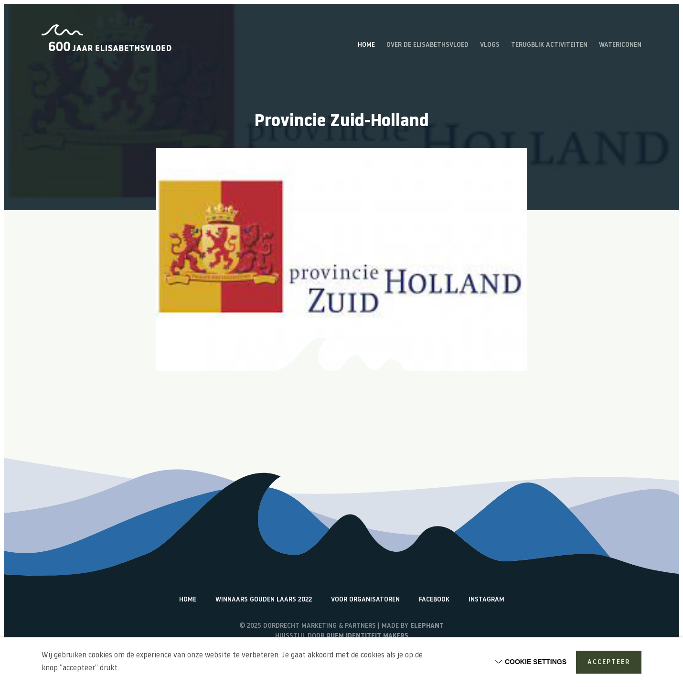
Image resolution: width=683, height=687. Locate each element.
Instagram (486, 599)
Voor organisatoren (365, 599)
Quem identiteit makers (367, 636)
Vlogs (490, 45)
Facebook (434, 599)
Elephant (427, 626)
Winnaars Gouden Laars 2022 (263, 599)
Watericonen (620, 45)
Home (366, 45)
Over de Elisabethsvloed (427, 45)
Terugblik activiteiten (549, 45)
